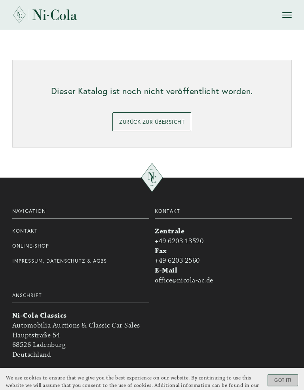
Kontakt (25, 230)
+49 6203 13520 (179, 241)
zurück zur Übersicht (151, 121)
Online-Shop (30, 245)
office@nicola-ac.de (184, 280)
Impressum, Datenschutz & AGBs (59, 260)
